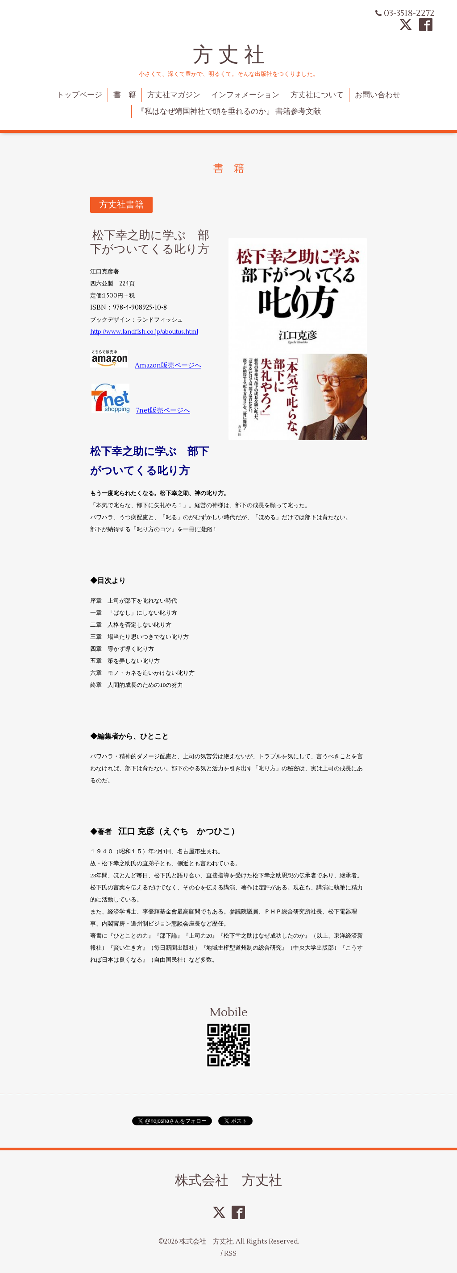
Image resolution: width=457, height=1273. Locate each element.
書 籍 (124, 95)
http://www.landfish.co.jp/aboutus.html (144, 331)
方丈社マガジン (173, 95)
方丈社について (317, 95)
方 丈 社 (229, 54)
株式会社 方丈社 (228, 1180)
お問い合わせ (377, 95)
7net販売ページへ (163, 410)
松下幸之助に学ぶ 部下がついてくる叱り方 (149, 242)
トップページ (79, 95)
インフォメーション (245, 95)
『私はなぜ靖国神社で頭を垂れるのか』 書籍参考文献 (229, 111)
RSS (230, 1253)
